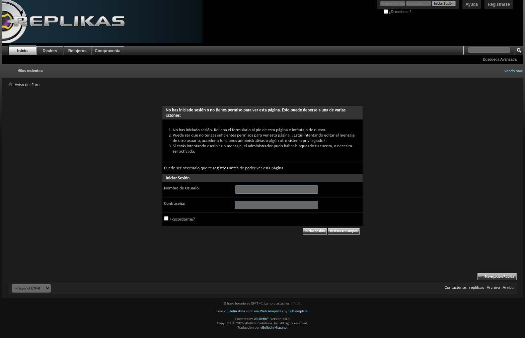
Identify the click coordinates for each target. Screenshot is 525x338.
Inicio (22, 51)
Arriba (508, 287)
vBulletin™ (262, 319)
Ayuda (472, 4)
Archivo (493, 287)
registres (220, 167)
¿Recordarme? (397, 12)
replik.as (476, 287)
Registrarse (499, 4)
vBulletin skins (234, 311)
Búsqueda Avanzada (500, 59)
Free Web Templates (267, 311)
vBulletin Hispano (273, 327)
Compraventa (108, 51)
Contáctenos (456, 287)
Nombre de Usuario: (182, 187)
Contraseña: (174, 203)
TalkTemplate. (298, 311)
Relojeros (77, 51)
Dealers (50, 51)
